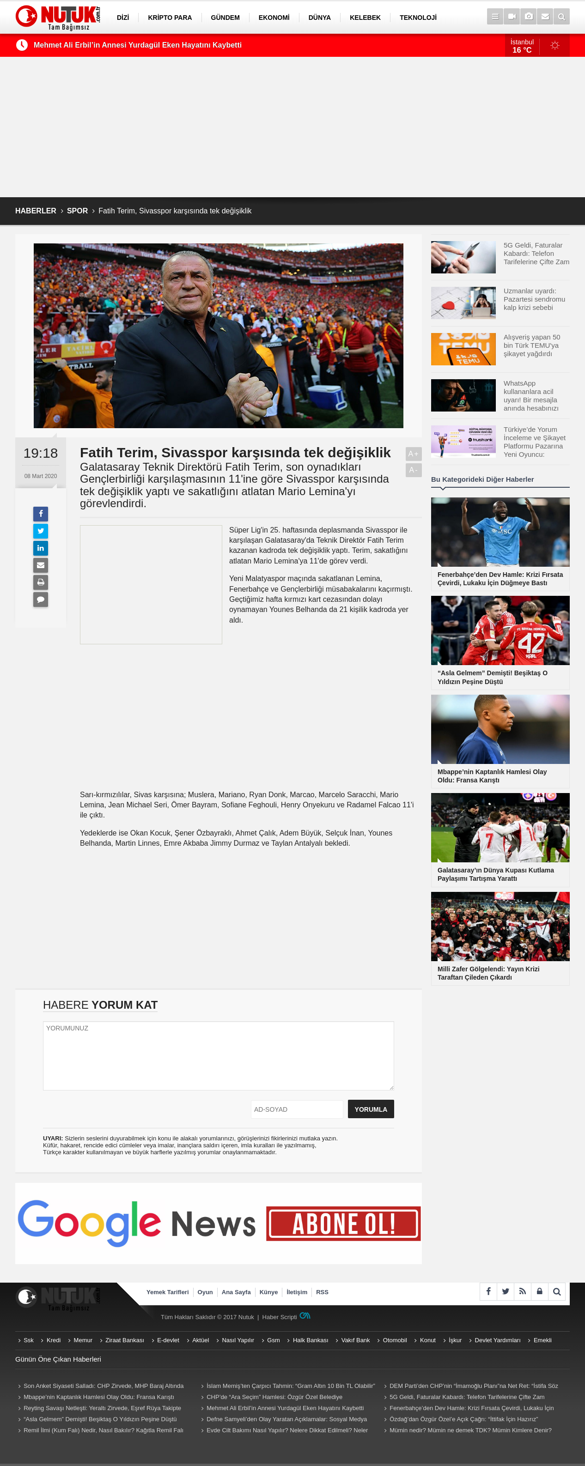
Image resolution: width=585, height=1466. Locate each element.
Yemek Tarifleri (167, 1292)
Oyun (205, 1292)
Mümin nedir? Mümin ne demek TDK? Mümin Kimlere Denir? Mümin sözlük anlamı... (466, 1431)
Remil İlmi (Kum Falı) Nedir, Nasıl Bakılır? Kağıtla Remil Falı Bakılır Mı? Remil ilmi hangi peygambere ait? (99, 1431)
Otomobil (395, 1340)
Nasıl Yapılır (238, 1340)
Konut (428, 1340)
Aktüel (200, 1340)
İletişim (296, 1292)
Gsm (273, 1340)
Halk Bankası (311, 1340)
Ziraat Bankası (124, 1340)
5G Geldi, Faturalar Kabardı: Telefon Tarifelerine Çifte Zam (467, 1396)
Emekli (543, 1340)
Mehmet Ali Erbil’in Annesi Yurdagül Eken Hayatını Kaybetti (138, 45)
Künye (269, 1292)
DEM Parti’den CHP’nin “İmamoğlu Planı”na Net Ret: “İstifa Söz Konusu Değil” (469, 1387)
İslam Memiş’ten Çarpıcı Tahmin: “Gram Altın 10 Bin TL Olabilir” (291, 1385)
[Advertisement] (292, 127)
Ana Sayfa (236, 1292)
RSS (322, 1292)
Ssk (29, 1340)
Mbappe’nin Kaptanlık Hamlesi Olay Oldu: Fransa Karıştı (99, 1396)
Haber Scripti (279, 1317)
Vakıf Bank (355, 1340)
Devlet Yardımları (498, 1340)
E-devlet (168, 1340)
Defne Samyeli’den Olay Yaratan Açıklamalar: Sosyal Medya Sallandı (282, 1420)
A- (414, 470)
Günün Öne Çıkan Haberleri (58, 1359)
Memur (83, 1340)
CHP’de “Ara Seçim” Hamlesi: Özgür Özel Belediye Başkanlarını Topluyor (270, 1398)
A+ (413, 454)
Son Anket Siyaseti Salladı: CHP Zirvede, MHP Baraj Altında (103, 1385)
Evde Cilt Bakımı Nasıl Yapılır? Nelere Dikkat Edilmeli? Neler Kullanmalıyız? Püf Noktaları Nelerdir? (283, 1431)
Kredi (54, 1340)
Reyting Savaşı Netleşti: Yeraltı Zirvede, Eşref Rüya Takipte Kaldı (98, 1409)
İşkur (455, 1340)
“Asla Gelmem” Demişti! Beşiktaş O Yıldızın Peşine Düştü (100, 1419)
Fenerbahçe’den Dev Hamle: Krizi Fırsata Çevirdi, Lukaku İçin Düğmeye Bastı (467, 1409)
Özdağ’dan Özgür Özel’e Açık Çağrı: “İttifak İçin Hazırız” (464, 1419)
